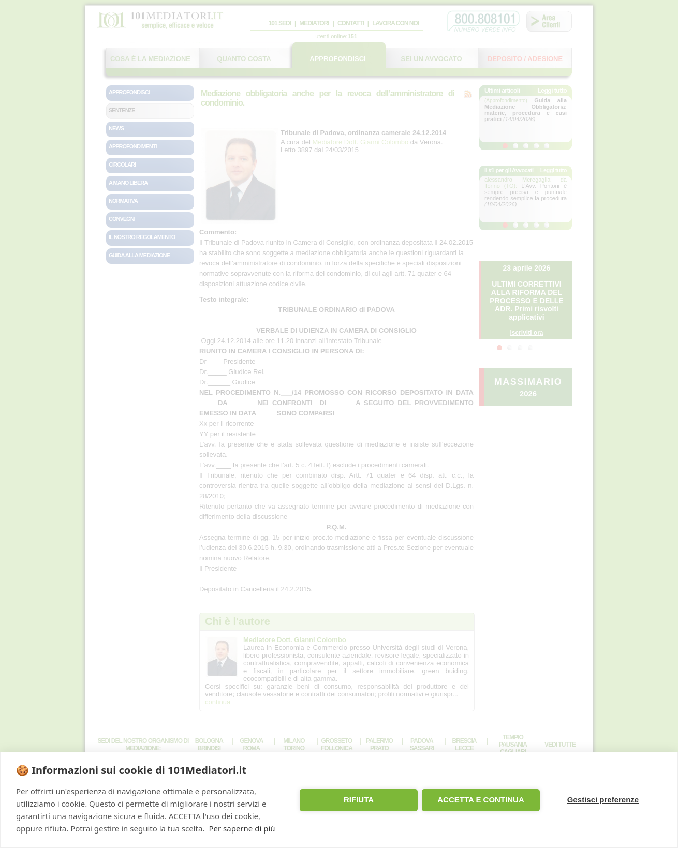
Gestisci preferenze (603, 799)
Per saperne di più (242, 828)
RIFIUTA (359, 799)
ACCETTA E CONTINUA (480, 799)
